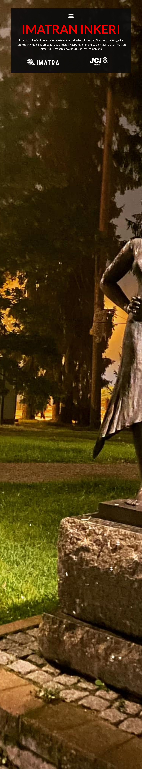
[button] (71, 16)
